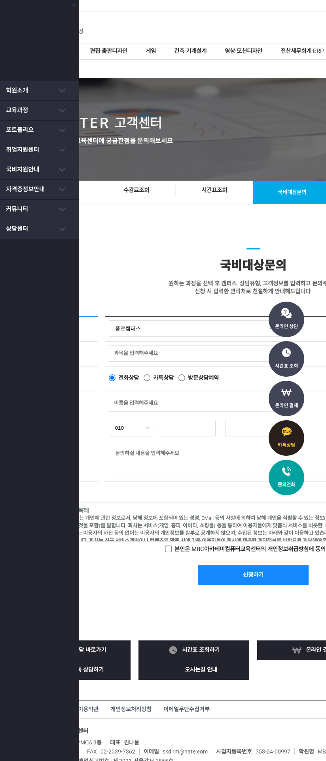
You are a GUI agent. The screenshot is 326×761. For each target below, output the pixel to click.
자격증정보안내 (25, 189)
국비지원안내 (22, 169)
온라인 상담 (286, 326)
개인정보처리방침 (150, 688)
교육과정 (17, 110)
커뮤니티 (17, 209)
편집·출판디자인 (133, 51)
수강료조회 (156, 172)
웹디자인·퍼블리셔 (72, 51)
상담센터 (17, 228)
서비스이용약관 (100, 688)
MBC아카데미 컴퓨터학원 (202, 28)
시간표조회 (234, 172)
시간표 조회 (286, 366)
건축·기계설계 (218, 51)
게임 (176, 51)
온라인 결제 (286, 405)
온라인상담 (78, 172)
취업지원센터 (22, 149)
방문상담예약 (227, 356)
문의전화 (286, 484)
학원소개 (17, 90)
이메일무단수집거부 (206, 688)
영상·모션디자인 (274, 51)
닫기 (66, 5)
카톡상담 (286, 445)
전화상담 (149, 356)
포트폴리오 (20, 130)
